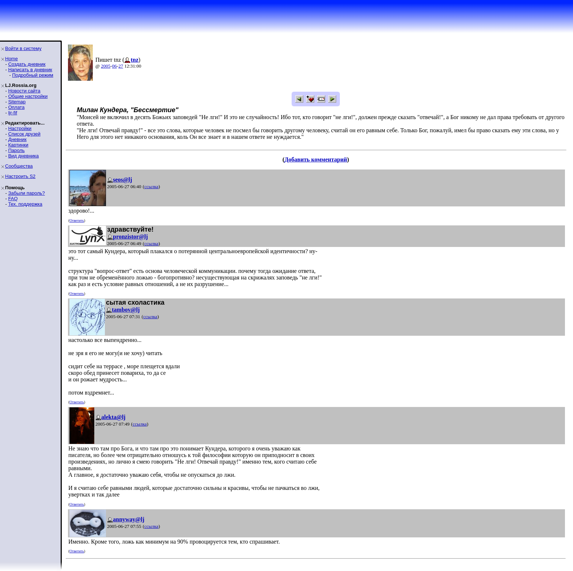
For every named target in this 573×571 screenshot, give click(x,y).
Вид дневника (23, 156)
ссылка (151, 186)
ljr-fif (12, 112)
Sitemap (17, 101)
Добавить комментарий (315, 159)
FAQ (13, 198)
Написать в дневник (30, 69)
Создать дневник (26, 64)
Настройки (19, 128)
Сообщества (19, 166)
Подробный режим (32, 75)
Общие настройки (28, 96)
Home (11, 58)
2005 (105, 66)
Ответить (76, 220)
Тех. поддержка (25, 204)
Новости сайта (24, 91)
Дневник (17, 139)
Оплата (16, 107)
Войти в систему (23, 48)
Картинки (18, 145)
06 (114, 66)
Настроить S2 (20, 176)
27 (120, 66)
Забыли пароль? (26, 193)
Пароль (16, 150)
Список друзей (24, 134)
